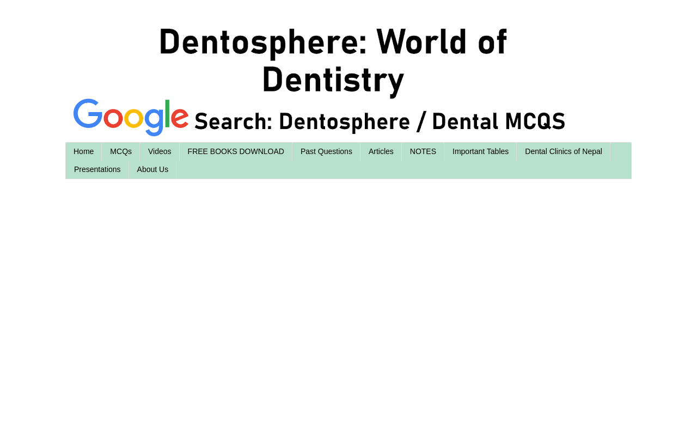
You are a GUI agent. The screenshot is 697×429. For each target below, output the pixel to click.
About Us (153, 169)
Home (84, 151)
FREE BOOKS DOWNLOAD (236, 151)
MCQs (121, 151)
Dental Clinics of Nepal (563, 151)
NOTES (423, 151)
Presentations (97, 169)
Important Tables (481, 151)
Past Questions (326, 151)
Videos (160, 151)
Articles (381, 151)
